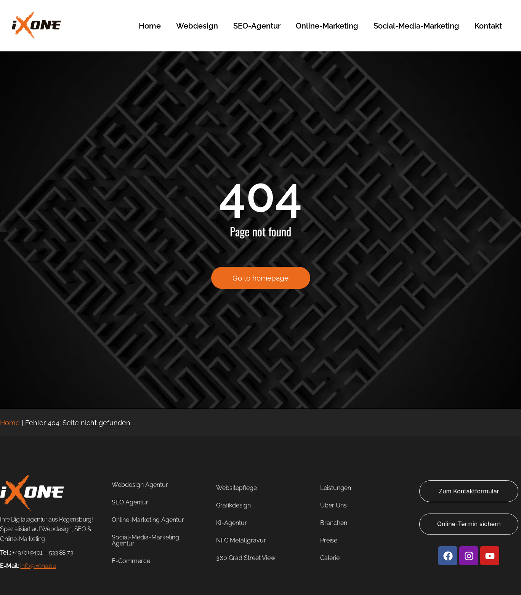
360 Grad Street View (246, 558)
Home (150, 25)
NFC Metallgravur (241, 540)
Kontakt (488, 25)
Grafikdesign (233, 505)
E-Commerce (131, 561)
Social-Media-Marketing (416, 25)
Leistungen (335, 487)
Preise (328, 540)
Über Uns (333, 505)
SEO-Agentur (257, 25)
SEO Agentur (130, 502)
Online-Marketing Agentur (148, 519)
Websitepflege (236, 487)
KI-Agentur (231, 522)
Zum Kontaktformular (469, 491)
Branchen (333, 522)
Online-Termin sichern (469, 524)
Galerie (330, 558)
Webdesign (197, 25)
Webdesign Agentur (140, 484)
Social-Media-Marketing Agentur (145, 540)
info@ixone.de (38, 565)
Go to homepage (260, 281)
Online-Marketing (327, 25)
